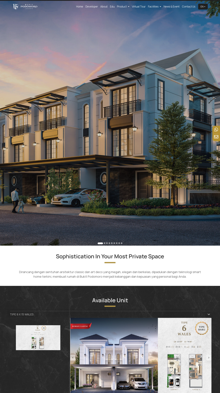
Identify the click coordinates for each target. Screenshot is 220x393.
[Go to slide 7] (116, 243)
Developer (92, 6)
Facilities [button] (153, 6)
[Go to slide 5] (112, 243)
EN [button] (202, 6)
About (104, 6)
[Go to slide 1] (100, 243)
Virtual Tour (139, 6)
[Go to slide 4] (109, 243)
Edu (112, 6)
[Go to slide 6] (114, 243)
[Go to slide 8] (119, 243)
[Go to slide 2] (104, 243)
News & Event (172, 6)
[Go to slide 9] (121, 243)
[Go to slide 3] (107, 243)
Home (79, 6)
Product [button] (122, 6)
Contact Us (188, 6)
